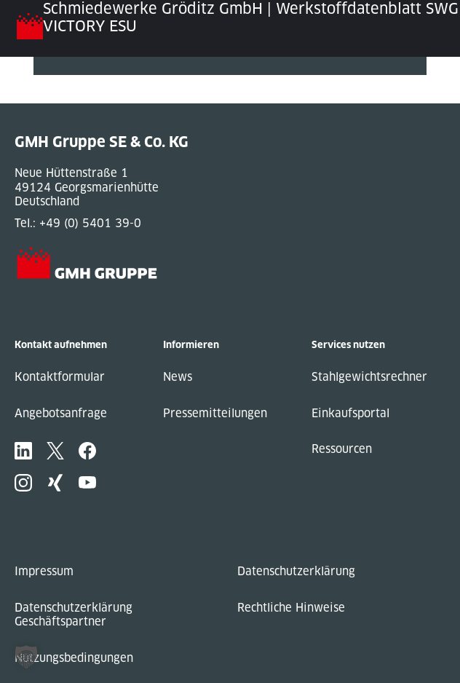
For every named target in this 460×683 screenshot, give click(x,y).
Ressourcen (342, 449)
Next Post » (64, 96)
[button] (26, 657)
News (177, 377)
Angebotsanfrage (61, 413)
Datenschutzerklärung (296, 571)
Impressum (44, 571)
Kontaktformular (60, 377)
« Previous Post (76, 82)
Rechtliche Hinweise (291, 608)
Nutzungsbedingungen (74, 658)
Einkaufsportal (350, 413)
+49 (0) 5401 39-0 (90, 223)
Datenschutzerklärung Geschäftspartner (73, 615)
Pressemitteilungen (215, 413)
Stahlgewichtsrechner (369, 377)
